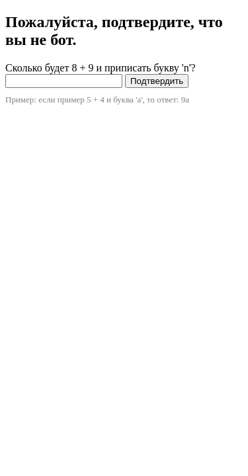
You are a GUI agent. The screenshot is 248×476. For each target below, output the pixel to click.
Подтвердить (156, 81)
